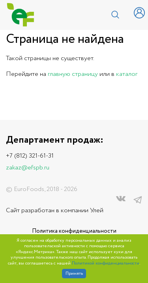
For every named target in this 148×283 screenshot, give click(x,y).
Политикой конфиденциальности (105, 263)
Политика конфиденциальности (74, 231)
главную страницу (73, 74)
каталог (126, 74)
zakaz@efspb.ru (27, 167)
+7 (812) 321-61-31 (30, 155)
